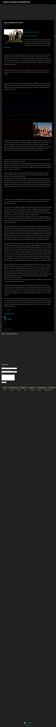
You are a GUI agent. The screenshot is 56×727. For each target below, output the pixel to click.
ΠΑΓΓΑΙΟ (25, 390)
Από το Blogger (28, 722)
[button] (4, 26)
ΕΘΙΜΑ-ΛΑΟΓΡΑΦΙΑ (48, 390)
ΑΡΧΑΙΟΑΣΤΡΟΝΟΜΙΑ (41, 387)
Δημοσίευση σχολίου (8, 329)
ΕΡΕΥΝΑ (18, 390)
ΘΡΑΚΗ (40, 390)
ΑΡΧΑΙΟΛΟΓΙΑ (31, 387)
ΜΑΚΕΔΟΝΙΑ (33, 390)
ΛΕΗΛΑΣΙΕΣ (12, 390)
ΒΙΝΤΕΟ (4, 390)
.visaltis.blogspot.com (9, 313)
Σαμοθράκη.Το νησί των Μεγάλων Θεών (31, 32)
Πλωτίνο (9, 310)
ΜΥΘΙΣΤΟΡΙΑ (23, 387)
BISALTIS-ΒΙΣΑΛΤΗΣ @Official (16, 2)
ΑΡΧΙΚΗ (4, 387)
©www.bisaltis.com (28, 725)
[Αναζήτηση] (31, 2)
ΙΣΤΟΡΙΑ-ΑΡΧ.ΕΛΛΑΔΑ (13, 387)
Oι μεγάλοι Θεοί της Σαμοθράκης (30, 35)
